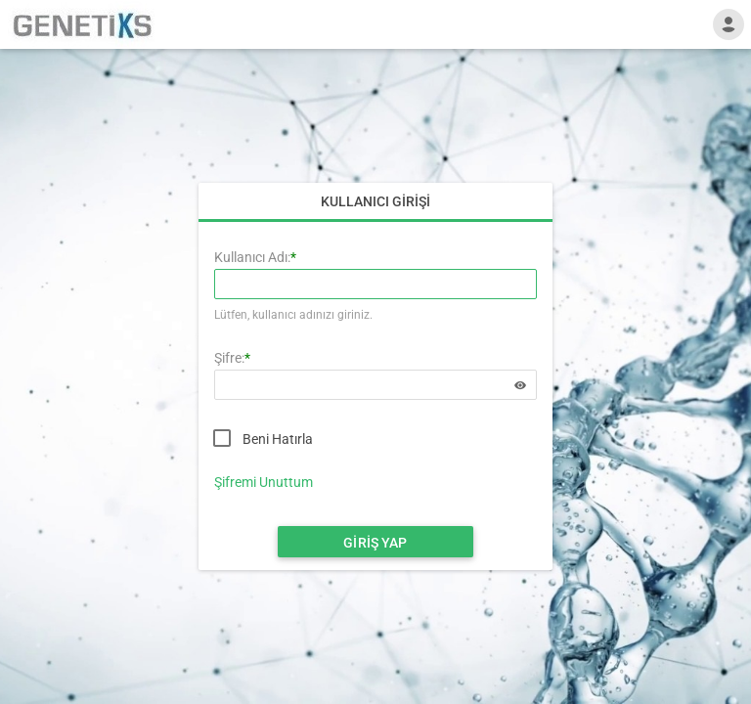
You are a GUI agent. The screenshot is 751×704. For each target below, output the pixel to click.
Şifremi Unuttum (263, 482)
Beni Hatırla (278, 439)
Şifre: (229, 358)
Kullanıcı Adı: (252, 257)
